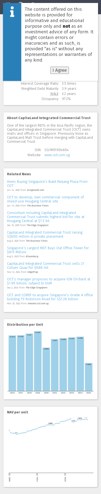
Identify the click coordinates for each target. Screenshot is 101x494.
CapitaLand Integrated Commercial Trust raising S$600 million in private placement (44, 234)
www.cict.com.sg (57, 155)
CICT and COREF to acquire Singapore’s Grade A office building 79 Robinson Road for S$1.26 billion (50, 297)
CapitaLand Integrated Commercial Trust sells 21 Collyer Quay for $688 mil (45, 266)
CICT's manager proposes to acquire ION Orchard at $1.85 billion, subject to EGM (48, 281)
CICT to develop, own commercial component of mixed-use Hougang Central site (45, 199)
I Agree (60, 70)
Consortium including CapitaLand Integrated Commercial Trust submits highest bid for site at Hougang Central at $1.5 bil (45, 217)
